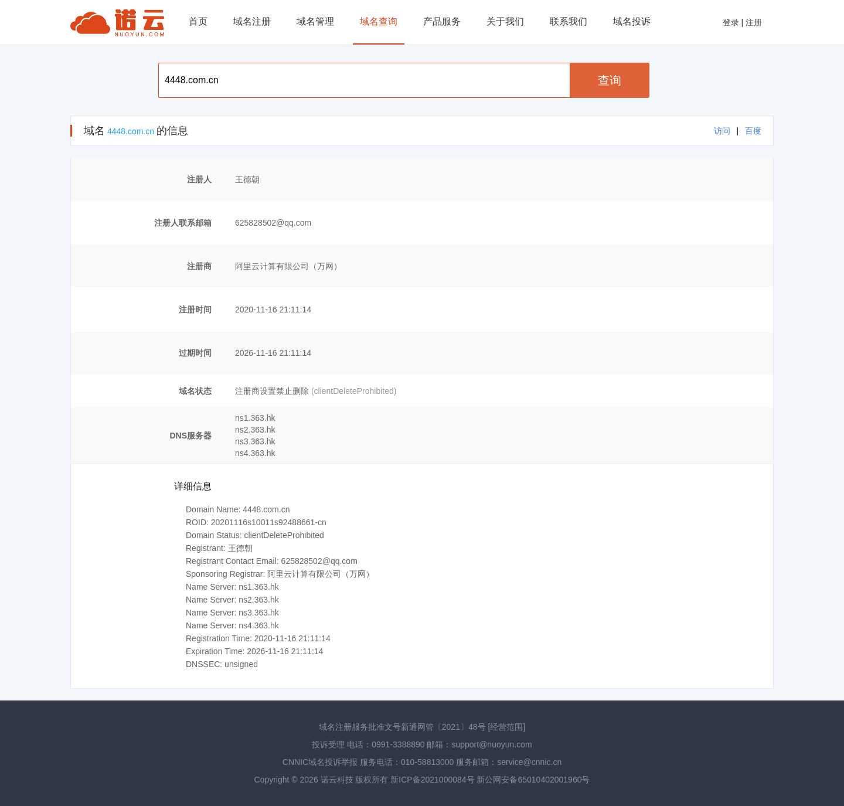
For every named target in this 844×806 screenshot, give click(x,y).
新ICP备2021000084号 (433, 779)
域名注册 (252, 21)
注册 (754, 22)
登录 (731, 22)
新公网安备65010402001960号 (533, 779)
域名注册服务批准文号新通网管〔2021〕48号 (402, 727)
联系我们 (568, 21)
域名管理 (315, 21)
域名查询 (378, 21)
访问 (722, 130)
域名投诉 (632, 21)
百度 (753, 130)
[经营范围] (506, 727)
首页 (198, 21)
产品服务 (442, 21)
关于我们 (505, 21)
